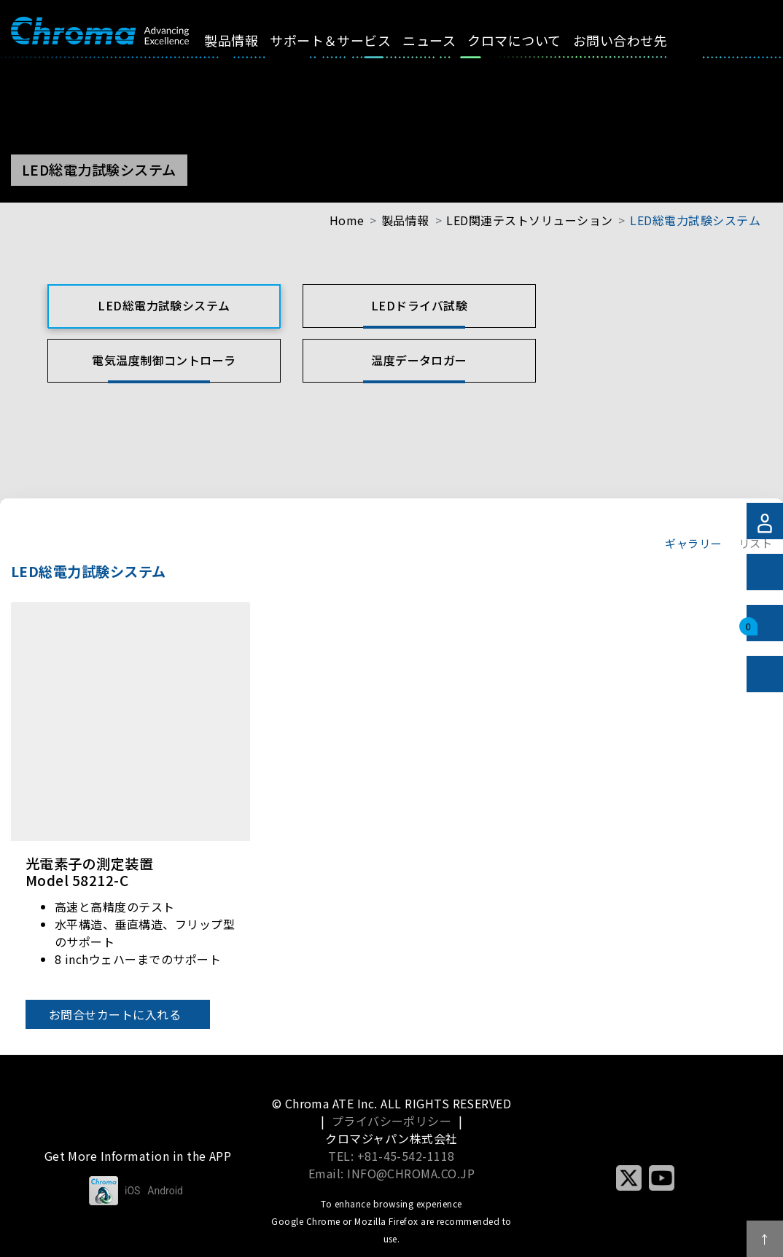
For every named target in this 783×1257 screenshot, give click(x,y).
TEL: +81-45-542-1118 (391, 1155)
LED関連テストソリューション (529, 220)
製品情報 (244, 40)
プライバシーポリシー (392, 1120)
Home (347, 220)
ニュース (442, 40)
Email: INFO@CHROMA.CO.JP (391, 1173)
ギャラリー (693, 543)
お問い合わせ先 (632, 40)
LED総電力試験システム (695, 220)
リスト (755, 543)
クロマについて (527, 40)
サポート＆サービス (343, 40)
